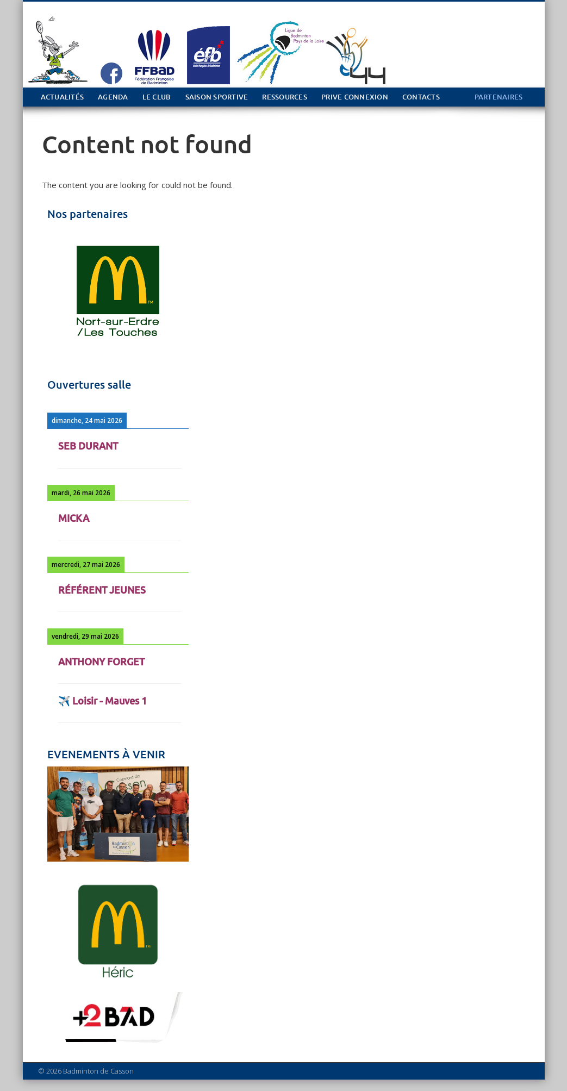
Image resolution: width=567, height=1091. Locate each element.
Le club (156, 97)
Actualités (62, 97)
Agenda (113, 97)
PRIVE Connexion (354, 97)
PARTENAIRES (499, 97)
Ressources (284, 97)
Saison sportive (216, 97)
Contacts (421, 97)
